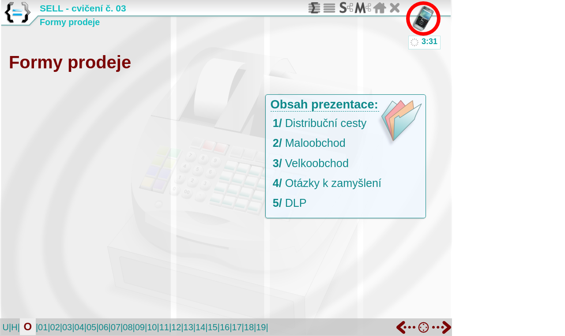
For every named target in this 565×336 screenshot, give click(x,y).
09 (140, 327)
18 (249, 327)
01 (43, 327)
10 (152, 327)
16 (225, 327)
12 (176, 327)
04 (79, 327)
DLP (296, 203)
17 (236, 327)
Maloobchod (315, 143)
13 (188, 327)
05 (91, 327)
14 (200, 327)
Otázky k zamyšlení (333, 183)
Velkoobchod (317, 163)
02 (55, 327)
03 (67, 327)
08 (127, 327)
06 (103, 327)
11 (164, 327)
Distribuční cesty (326, 123)
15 (212, 327)
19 (261, 327)
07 (116, 327)
